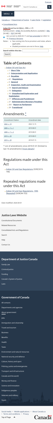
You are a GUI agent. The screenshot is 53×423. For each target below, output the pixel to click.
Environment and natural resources (15, 352)
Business (5, 332)
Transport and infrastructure (13, 371)
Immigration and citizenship (12, 323)
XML (48, 31)
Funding (5, 274)
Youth (4, 400)
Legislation (47, 20)
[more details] (28, 149)
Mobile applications (21, 411)
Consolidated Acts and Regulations (15, 230)
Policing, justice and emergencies (14, 366)
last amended (35, 36)
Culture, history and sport (11, 361)
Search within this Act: (12, 50)
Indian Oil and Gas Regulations (19, 169)
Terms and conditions (11, 414)
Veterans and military (10, 395)
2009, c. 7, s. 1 (9, 128)
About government (9, 312)
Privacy (26, 414)
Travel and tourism (9, 328)
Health (4, 342)
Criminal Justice (7, 269)
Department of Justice (20, 20)
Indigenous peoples (9, 390)
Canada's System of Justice (12, 279)
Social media (6, 411)
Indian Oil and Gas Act (16, 67)
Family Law (6, 264)
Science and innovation (10, 386)
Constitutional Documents (12, 220)
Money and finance (9, 381)
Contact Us (6, 245)
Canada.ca (6, 20)
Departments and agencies (12, 307)
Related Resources (9, 225)
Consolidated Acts (10, 24)
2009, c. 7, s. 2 (9, 132)
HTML (18, 31)
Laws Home (35, 20)
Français (48, 2)
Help (41, 46)
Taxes (4, 347)
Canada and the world (10, 376)
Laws (3, 284)
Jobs (3, 318)
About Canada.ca (39, 411)
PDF (12, 33)
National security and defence (13, 357)
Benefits (5, 337)
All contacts (6, 303)
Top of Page (8, 417)
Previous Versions (16, 38)
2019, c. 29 (7, 136)
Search (4, 235)
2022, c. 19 (7, 124)
